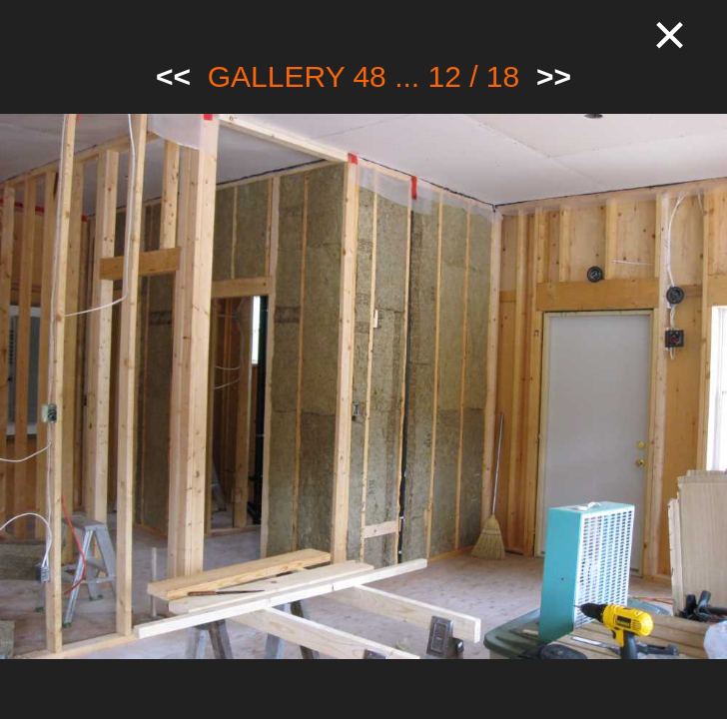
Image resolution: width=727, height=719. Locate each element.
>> (553, 76)
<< (173, 76)
